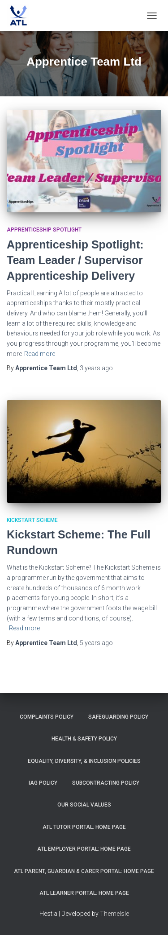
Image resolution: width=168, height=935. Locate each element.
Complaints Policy (46, 717)
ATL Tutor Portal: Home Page (84, 827)
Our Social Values (84, 805)
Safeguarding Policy (118, 717)
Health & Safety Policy (84, 739)
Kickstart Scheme (32, 520)
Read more (39, 353)
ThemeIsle (114, 913)
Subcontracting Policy (105, 783)
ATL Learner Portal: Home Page (84, 893)
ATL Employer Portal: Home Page (84, 849)
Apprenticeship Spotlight (44, 230)
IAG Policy (43, 783)
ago (96, 368)
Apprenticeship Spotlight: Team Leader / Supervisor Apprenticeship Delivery (75, 260)
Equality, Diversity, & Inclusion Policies (84, 761)
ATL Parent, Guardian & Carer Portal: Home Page (84, 871)
